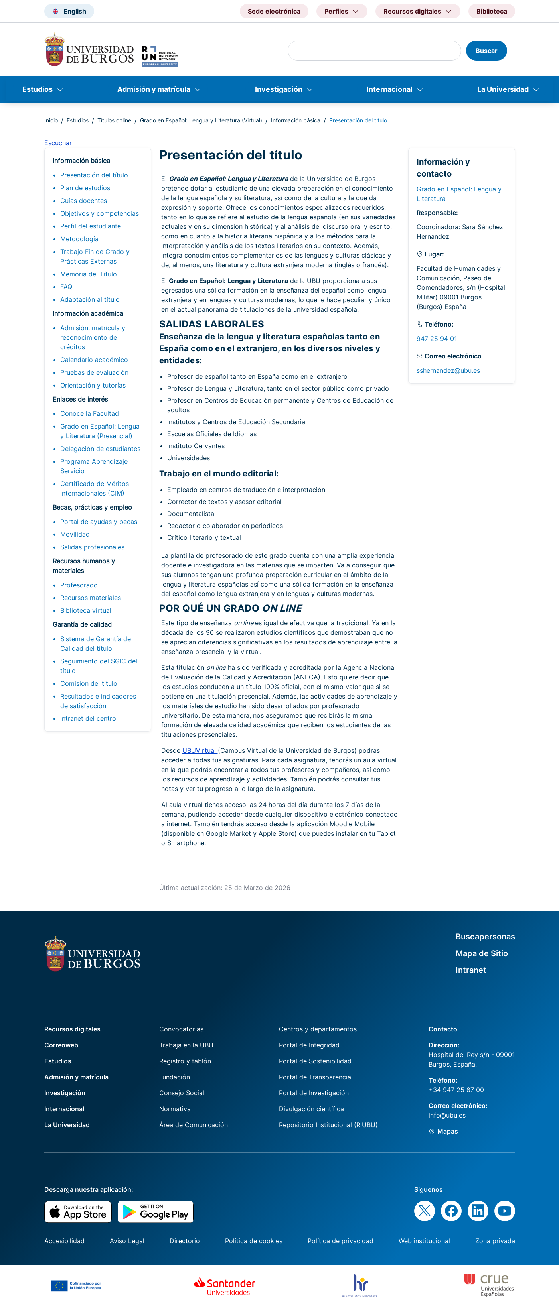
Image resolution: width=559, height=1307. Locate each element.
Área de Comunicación (193, 1125)
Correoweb (61, 1045)
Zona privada (495, 1241)
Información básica (295, 120)
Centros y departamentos (318, 1029)
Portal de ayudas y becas (98, 522)
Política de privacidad (340, 1241)
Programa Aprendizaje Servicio (94, 466)
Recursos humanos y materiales (84, 566)
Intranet (471, 970)
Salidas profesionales (92, 547)
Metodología (79, 239)
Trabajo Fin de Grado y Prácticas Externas (95, 256)
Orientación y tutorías (93, 385)
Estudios (37, 89)
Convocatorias (181, 1029)
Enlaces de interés (80, 399)
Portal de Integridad (309, 1045)
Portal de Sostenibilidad (315, 1061)
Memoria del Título (88, 274)
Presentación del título (94, 175)
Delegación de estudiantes (100, 449)
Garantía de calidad (82, 624)
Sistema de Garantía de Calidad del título (95, 643)
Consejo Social (181, 1093)
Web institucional (424, 1241)
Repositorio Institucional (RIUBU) (328, 1125)
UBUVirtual (200, 750)
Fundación (174, 1077)
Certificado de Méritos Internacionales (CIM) (94, 488)
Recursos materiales (90, 598)
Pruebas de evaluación (94, 372)
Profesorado (79, 585)
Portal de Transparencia (315, 1077)
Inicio (51, 120)
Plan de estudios (85, 188)
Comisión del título (88, 683)
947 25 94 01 (437, 338)
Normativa (175, 1109)
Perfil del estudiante (90, 226)
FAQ (66, 287)
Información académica (88, 313)
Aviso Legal (127, 1241)
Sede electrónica (274, 11)
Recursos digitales (72, 1029)
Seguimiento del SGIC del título (98, 666)
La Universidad (503, 89)
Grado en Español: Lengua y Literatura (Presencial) (100, 431)
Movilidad (75, 534)
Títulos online (114, 120)
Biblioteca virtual (85, 610)
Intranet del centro (88, 718)
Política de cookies (253, 1241)
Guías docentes (83, 201)
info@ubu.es (447, 1115)
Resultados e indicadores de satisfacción (98, 701)
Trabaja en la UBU (186, 1045)
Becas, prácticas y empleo (92, 507)
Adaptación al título (90, 299)
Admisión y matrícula (153, 89)
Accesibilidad (64, 1241)
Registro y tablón (185, 1061)
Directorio (185, 1241)
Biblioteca (491, 11)
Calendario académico (94, 360)
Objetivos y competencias (99, 213)
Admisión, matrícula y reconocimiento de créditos (92, 337)
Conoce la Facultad (89, 413)
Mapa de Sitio (482, 953)
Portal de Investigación (314, 1093)
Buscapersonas (485, 936)
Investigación (278, 89)
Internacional (390, 89)
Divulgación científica (311, 1109)
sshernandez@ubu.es (448, 370)
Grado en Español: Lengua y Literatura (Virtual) (201, 120)
